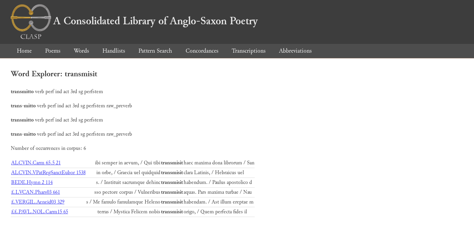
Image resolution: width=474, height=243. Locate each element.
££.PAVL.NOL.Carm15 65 (39, 212)
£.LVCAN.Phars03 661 (35, 192)
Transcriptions (248, 51)
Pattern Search (155, 51)
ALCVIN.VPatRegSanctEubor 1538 (48, 173)
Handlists (113, 51)
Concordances (202, 51)
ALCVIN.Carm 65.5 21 (36, 163)
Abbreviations (295, 51)
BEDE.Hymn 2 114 (32, 182)
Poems (52, 51)
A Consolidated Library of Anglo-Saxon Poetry (134, 21)
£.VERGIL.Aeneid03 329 (37, 202)
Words (81, 51)
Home (24, 51)
